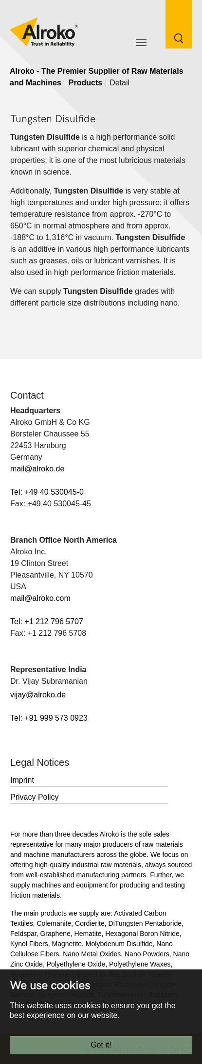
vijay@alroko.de (38, 695)
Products (85, 83)
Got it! (101, 1045)
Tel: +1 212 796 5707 (46, 621)
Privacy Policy (34, 797)
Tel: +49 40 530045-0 (47, 492)
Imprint (22, 780)
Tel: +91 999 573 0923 (49, 718)
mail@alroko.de (37, 469)
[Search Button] (171, 23)
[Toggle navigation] (141, 42)
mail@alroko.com (40, 598)
